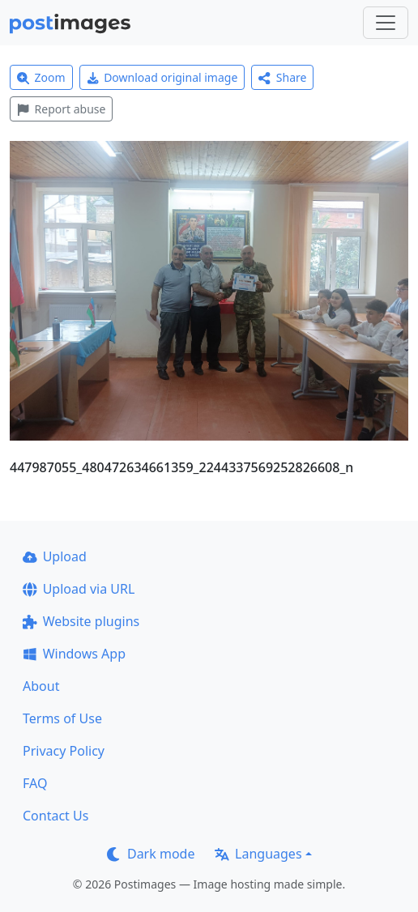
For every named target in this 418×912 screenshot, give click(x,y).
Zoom (41, 77)
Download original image (162, 77)
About (41, 686)
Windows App (74, 654)
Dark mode (150, 854)
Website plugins (81, 621)
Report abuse (61, 109)
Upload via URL (78, 589)
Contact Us (55, 816)
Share (282, 77)
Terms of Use (62, 718)
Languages (258, 854)
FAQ (35, 783)
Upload (55, 556)
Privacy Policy (63, 751)
